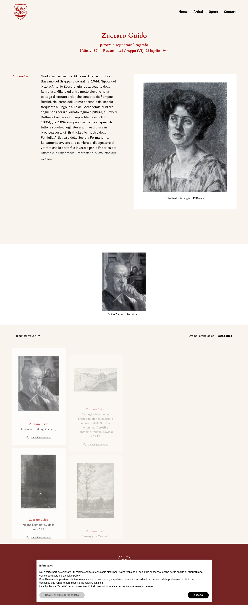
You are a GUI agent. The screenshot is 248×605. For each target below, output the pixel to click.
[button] (207, 565)
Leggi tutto (46, 159)
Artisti (198, 11)
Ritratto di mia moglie (178, 198)
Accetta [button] (198, 595)
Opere (213, 11)
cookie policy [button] (72, 575)
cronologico (206, 336)
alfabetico (225, 336)
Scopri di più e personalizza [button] (62, 595)
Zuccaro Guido (38, 435)
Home (183, 11)
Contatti (230, 11)
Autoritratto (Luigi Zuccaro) (38, 440)
